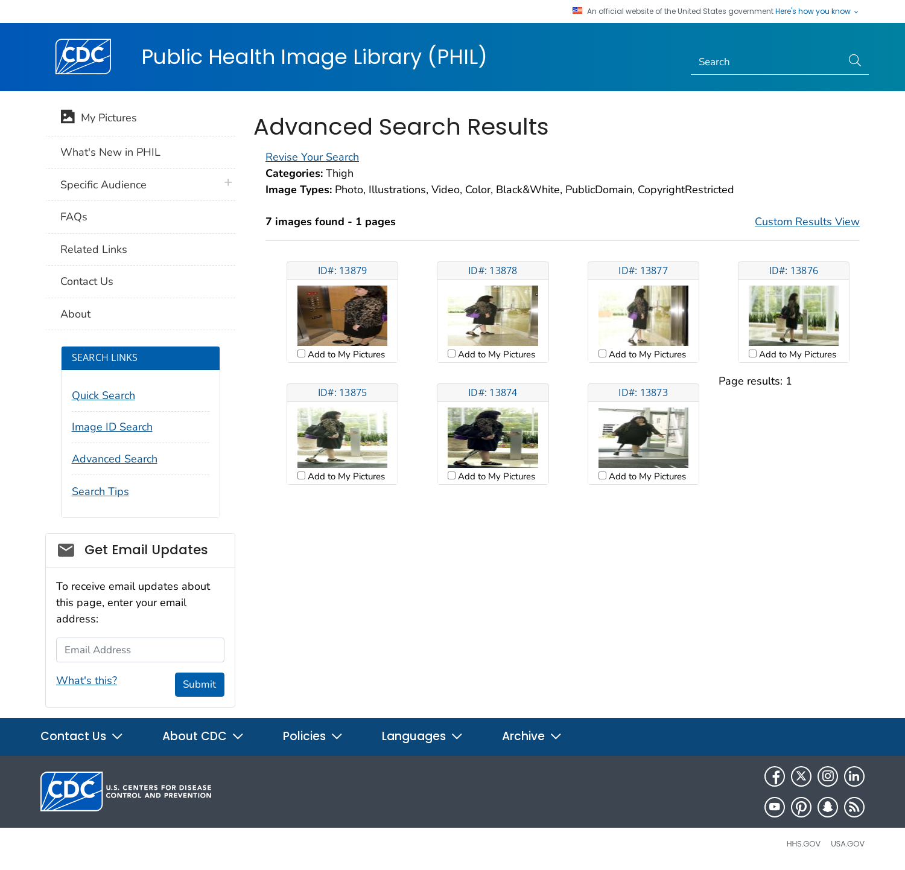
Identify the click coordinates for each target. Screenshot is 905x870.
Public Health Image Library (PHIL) (314, 56)
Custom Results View (807, 221)
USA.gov (848, 843)
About (75, 314)
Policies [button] (313, 736)
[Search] (766, 62)
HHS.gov (804, 843)
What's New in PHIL (110, 152)
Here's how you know (817, 11)
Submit (199, 684)
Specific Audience (103, 185)
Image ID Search (112, 427)
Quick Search (103, 395)
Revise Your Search (312, 157)
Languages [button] (422, 736)
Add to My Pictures (345, 354)
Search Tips (100, 491)
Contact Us (86, 281)
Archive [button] (532, 736)
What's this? (86, 680)
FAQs (73, 217)
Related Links (93, 249)
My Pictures (98, 119)
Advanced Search (114, 459)
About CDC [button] (203, 736)
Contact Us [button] (82, 736)
